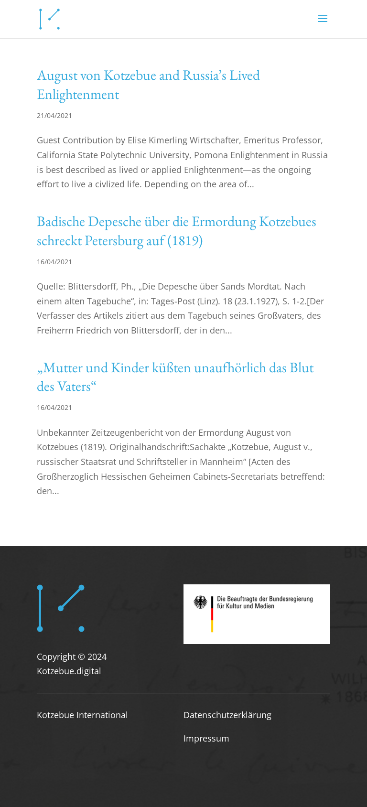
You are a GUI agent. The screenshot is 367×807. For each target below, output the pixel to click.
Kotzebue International (82, 715)
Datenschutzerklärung (227, 715)
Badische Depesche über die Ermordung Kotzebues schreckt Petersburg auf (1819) (176, 230)
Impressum (206, 738)
